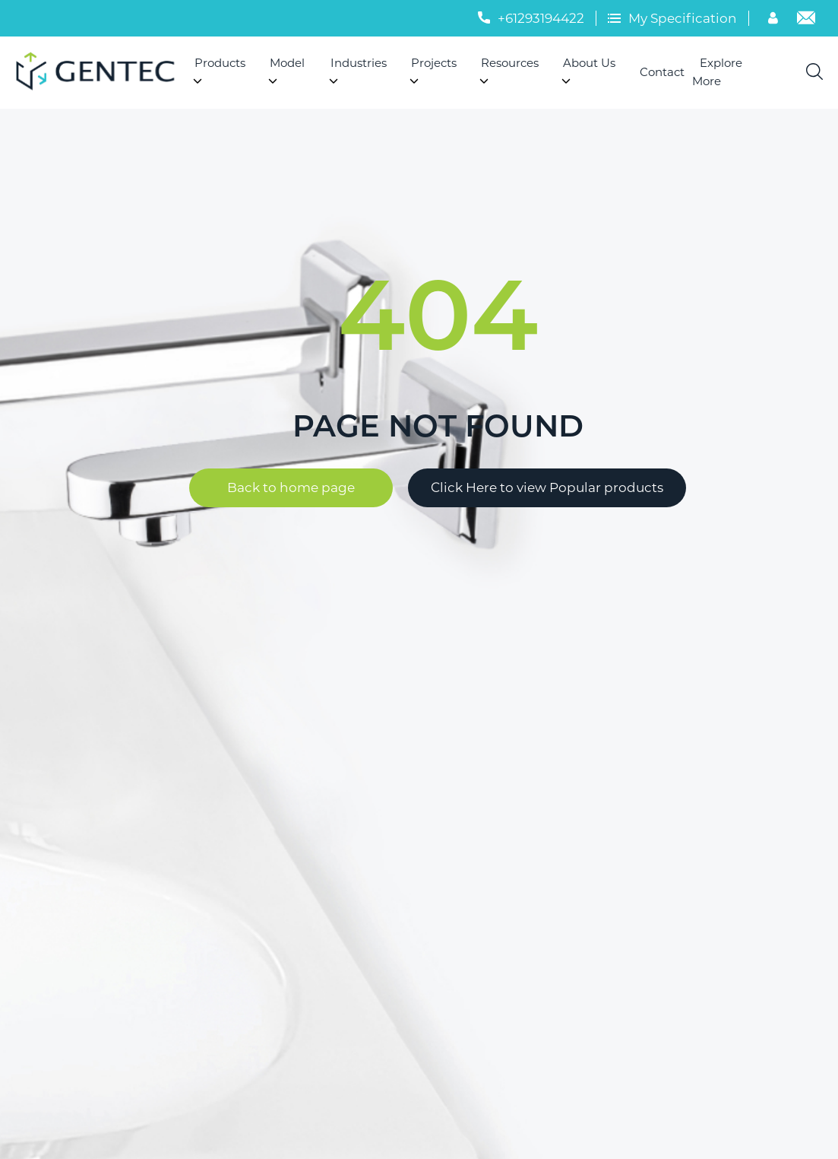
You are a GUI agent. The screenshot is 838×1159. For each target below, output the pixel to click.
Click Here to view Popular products (547, 487)
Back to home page (291, 487)
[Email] (806, 19)
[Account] (775, 19)
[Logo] (101, 73)
